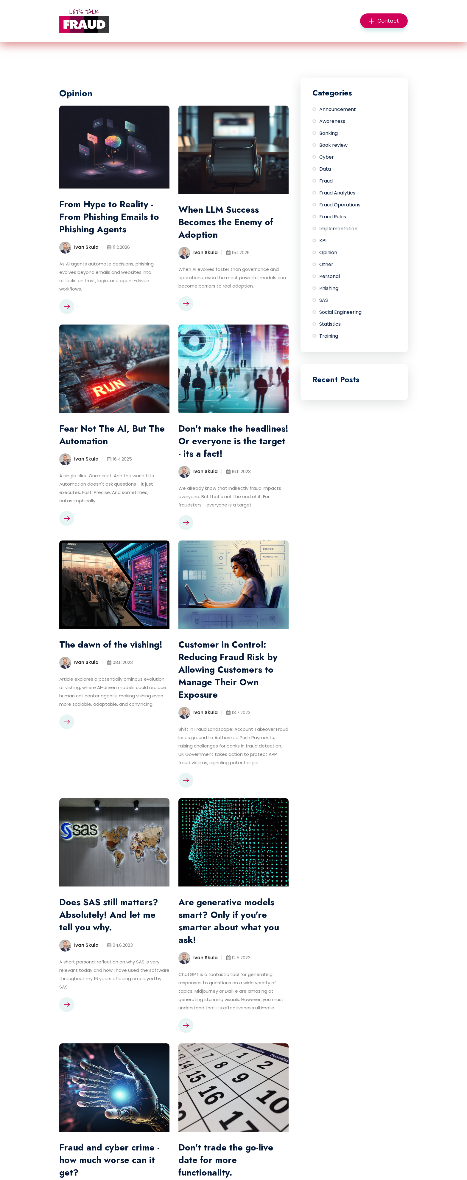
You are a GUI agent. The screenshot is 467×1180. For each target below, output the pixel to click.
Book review (333, 145)
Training (328, 336)
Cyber (326, 157)
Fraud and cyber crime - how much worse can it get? (109, 1160)
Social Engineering (340, 312)
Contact (384, 20)
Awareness (332, 121)
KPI (322, 240)
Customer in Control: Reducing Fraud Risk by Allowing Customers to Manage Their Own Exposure (228, 669)
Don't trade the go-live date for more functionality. (225, 1160)
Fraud (326, 180)
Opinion (328, 252)
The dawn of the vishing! (110, 644)
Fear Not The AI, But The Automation (112, 434)
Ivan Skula (86, 247)
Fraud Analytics (337, 192)
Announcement (337, 109)
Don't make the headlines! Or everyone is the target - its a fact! (233, 441)
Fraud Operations (339, 204)
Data (325, 169)
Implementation (338, 228)
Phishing (328, 288)
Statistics (330, 324)
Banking (328, 133)
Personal (329, 276)
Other (326, 264)
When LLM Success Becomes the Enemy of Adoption (225, 222)
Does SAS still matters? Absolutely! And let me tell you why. (108, 915)
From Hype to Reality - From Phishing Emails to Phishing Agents (109, 217)
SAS (323, 300)
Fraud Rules (332, 216)
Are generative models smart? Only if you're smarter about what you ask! (228, 921)
